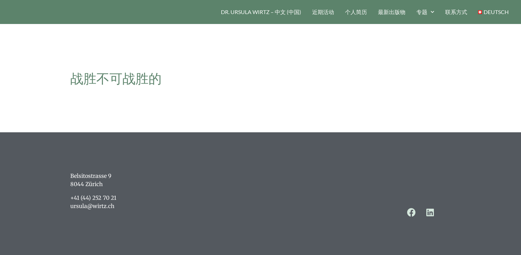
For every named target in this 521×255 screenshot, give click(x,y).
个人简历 (356, 12)
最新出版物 (391, 12)
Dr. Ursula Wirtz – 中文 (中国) (261, 12)
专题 (425, 12)
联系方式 (456, 12)
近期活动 (323, 12)
